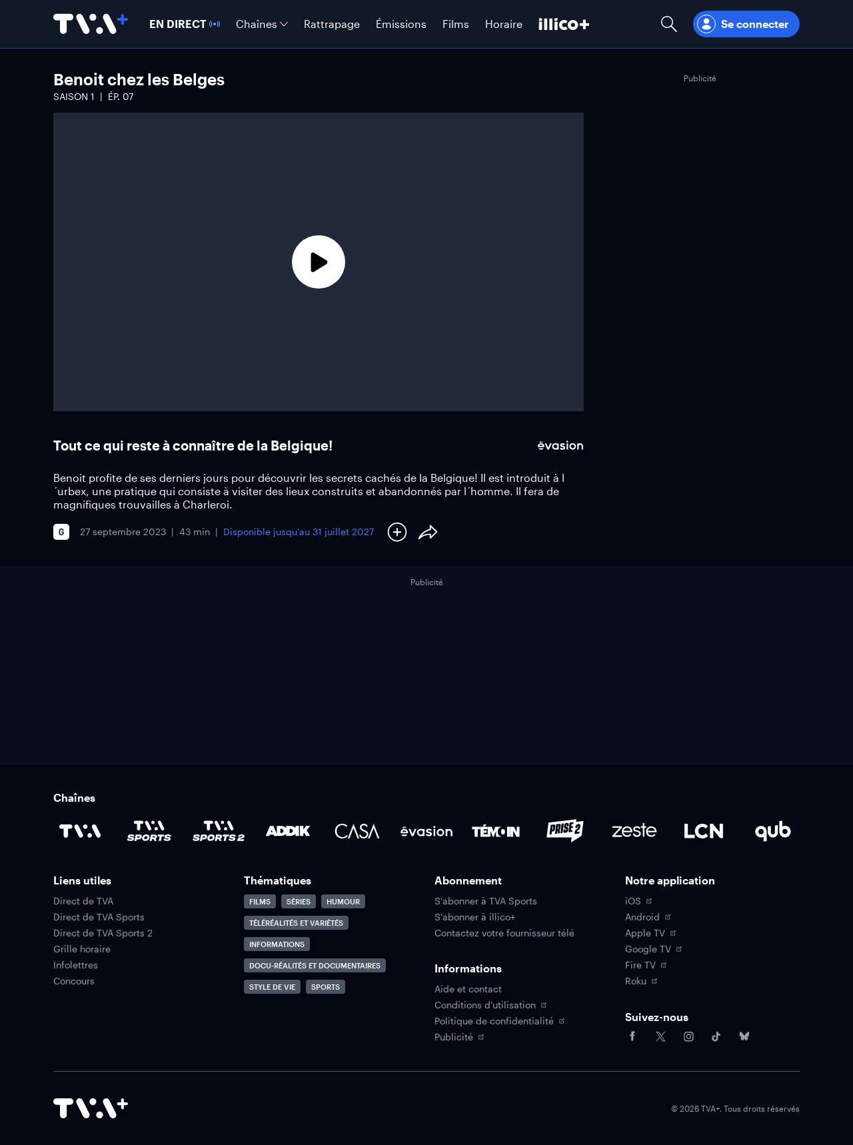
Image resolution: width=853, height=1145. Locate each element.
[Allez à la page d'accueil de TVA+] (90, 24)
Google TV (653, 949)
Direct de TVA (83, 901)
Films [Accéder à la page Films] (260, 901)
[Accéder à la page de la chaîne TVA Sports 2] (218, 831)
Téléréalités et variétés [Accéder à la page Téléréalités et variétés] (296, 922)
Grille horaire (82, 949)
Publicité (459, 1037)
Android (647, 917)
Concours (74, 981)
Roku (641, 981)
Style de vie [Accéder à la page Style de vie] (272, 986)
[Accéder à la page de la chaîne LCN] (703, 831)
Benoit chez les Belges (139, 79)
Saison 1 (74, 96)
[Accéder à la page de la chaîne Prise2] (565, 831)
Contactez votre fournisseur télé (504, 933)
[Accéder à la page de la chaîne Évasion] (426, 831)
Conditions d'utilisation (490, 1005)
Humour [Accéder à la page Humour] (343, 901)
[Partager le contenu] (427, 532)
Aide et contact (468, 989)
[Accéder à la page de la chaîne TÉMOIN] (495, 831)
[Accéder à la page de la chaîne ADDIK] (288, 831)
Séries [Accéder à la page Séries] (299, 901)
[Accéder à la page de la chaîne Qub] (773, 831)
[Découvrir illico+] (564, 24)
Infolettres (75, 965)
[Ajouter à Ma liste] (397, 532)
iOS (638, 901)
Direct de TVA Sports (99, 917)
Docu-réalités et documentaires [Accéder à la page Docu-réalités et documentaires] (315, 965)
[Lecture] (318, 262)
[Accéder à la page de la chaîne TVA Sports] (149, 831)
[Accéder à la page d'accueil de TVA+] (90, 1108)
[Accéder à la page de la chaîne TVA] (80, 831)
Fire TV (645, 965)
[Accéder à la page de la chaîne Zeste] (634, 831)
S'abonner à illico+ (474, 917)
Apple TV (650, 933)
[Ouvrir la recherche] (669, 24)
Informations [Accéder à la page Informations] (277, 944)
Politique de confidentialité (499, 1021)
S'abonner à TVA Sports (485, 901)
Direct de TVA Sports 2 (103, 933)
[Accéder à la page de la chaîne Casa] (357, 831)
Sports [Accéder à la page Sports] (325, 986)
